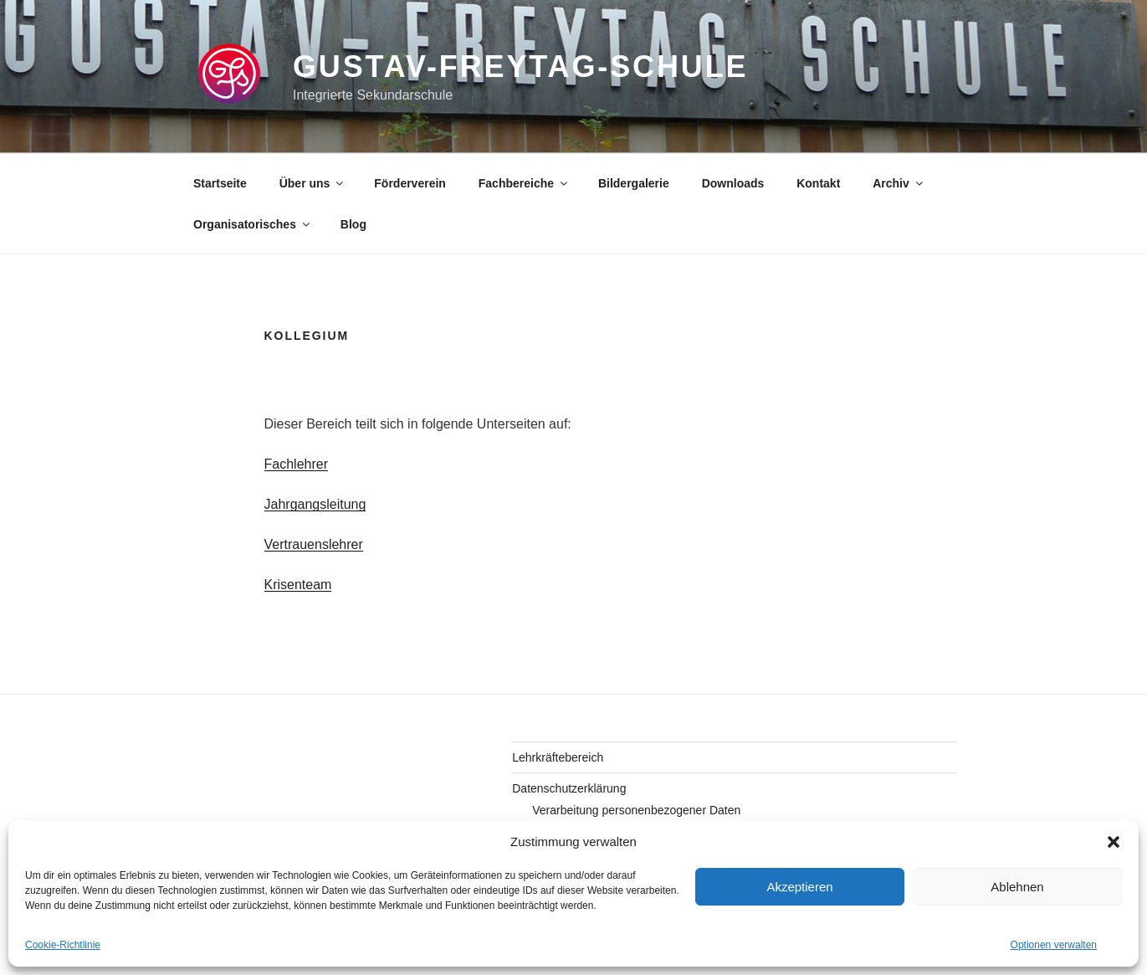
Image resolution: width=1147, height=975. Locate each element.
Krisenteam (298, 584)
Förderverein (410, 183)
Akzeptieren (799, 887)
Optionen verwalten (1054, 945)
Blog (353, 224)
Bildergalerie (633, 183)
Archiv (899, 183)
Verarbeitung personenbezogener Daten (636, 810)
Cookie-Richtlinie (62, 945)
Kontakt (818, 183)
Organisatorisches (252, 224)
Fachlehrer (296, 464)
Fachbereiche (524, 183)
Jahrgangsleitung (315, 504)
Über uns (312, 183)
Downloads (733, 183)
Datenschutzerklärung (569, 788)
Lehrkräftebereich (557, 757)
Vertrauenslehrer (313, 544)
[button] (1113, 842)
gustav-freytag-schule (520, 66)
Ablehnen (1017, 887)
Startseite (220, 183)
